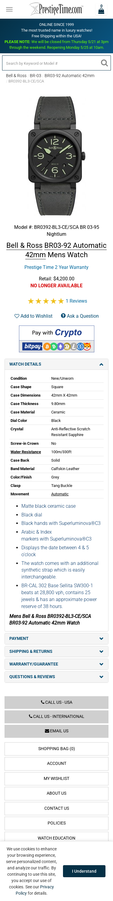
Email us (56, 731)
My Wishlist (56, 778)
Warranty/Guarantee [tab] (56, 664)
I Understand (84, 871)
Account (56, 763)
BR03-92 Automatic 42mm (69, 75)
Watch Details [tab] (56, 364)
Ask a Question (80, 316)
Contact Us (56, 808)
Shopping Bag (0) (56, 748)
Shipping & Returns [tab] (56, 651)
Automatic (60, 494)
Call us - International (56, 716)
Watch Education (56, 838)
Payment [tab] (56, 638)
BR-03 (35, 75)
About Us (56, 793)
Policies (57, 823)
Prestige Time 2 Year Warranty (56, 267)
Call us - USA (56, 702)
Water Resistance (26, 452)
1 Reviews (76, 301)
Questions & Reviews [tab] (56, 677)
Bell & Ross (16, 75)
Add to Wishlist (33, 316)
